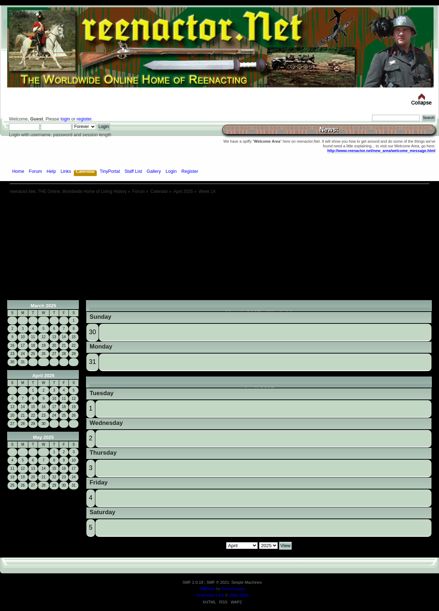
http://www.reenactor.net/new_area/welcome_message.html (381, 150)
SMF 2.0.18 (192, 582)
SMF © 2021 (217, 582)
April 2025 (43, 375)
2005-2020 (238, 595)
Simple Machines (246, 582)
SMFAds (207, 589)
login (65, 119)
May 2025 (43, 437)
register (84, 119)
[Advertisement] (220, 250)
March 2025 (43, 305)
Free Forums (233, 589)
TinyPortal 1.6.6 (210, 595)
